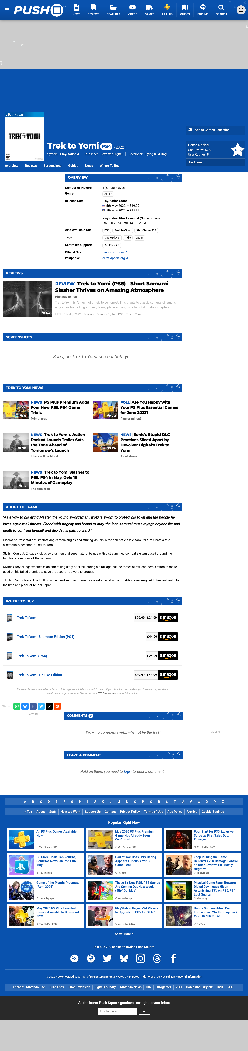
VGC (179, 987)
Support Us (93, 812)
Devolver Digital (111, 154)
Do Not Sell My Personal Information (179, 976)
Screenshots (52, 166)
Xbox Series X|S (146, 230)
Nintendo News (131, 987)
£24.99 (152, 618)
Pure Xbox (56, 987)
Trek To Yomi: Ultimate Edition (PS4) (45, 637)
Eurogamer (163, 987)
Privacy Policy (130, 812)
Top (28, 812)
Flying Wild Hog (156, 154)
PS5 (106, 230)
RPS (230, 987)
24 (111, 448)
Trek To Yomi (27, 618)
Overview (11, 166)
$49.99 (140, 675)
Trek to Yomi (79, 146)
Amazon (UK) (168, 617)
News (89, 166)
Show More (124, 934)
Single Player (112, 237)
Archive (192, 812)
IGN (148, 987)
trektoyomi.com (114, 252)
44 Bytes (133, 976)
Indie (128, 237)
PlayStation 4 (69, 154)
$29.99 (140, 618)
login (128, 771)
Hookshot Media (66, 976)
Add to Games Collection (208, 130)
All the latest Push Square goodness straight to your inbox (124, 1003)
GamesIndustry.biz (199, 987)
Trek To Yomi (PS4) (32, 656)
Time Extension (79, 987)
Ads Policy (174, 812)
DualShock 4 (111, 245)
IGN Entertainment (102, 976)
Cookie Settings (213, 812)
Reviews (31, 166)
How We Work (71, 812)
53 (46, 313)
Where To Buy (109, 166)
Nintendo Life (35, 987)
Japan (139, 237)
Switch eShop (122, 230)
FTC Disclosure (106, 693)
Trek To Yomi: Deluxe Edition (39, 675)
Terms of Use (153, 812)
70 (111, 416)
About (40, 812)
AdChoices (148, 976)
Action (108, 194)
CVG (220, 987)
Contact (110, 812)
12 (22, 486)
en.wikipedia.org (115, 258)
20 (22, 448)
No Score (195, 162)
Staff (52, 812)
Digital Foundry (105, 987)
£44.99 (152, 637)
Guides (73, 166)
